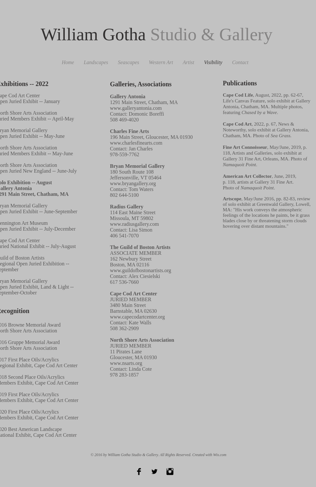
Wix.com (219, 455)
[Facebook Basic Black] (139, 471)
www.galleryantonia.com (136, 108)
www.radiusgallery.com (134, 224)
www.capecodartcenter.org (137, 317)
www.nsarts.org (126, 363)
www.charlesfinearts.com (136, 143)
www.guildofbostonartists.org (140, 270)
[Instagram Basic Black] (169, 471)
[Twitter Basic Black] (154, 471)
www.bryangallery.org (133, 183)
